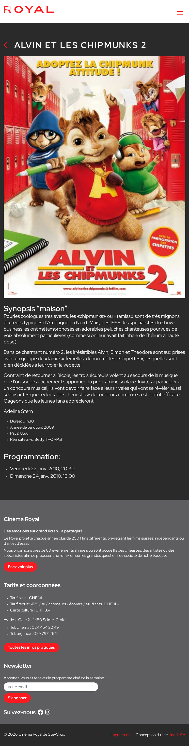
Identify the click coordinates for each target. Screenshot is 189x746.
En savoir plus (20, 566)
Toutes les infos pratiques (31, 647)
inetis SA (177, 734)
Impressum (120, 734)
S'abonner (17, 697)
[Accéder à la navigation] (180, 12)
